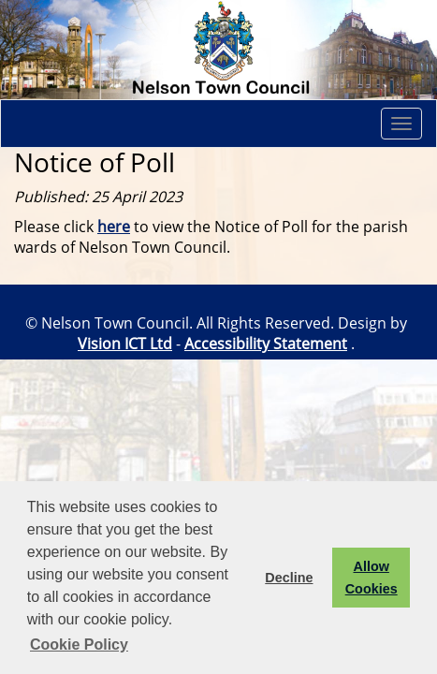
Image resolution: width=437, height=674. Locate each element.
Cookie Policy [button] (79, 644)
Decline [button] (289, 577)
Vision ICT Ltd (125, 343)
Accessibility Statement (265, 343)
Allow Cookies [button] (371, 577)
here (113, 226)
